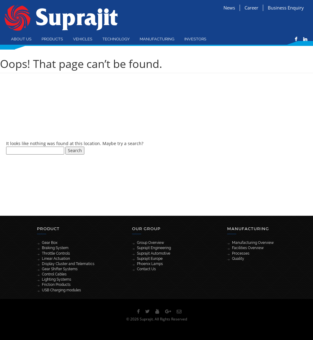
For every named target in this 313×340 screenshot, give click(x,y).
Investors (195, 38)
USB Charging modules (61, 290)
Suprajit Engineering (154, 248)
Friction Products (56, 284)
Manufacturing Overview (253, 243)
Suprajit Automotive (153, 253)
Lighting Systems (56, 279)
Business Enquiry (286, 8)
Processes (240, 253)
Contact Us (146, 269)
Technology (116, 38)
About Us (21, 38)
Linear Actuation (56, 258)
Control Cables (54, 274)
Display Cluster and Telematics (68, 264)
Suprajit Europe (150, 258)
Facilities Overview (248, 248)
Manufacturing (157, 38)
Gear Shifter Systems (60, 269)
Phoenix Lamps (150, 264)
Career (251, 8)
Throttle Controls (56, 253)
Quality (238, 258)
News (229, 8)
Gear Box (49, 243)
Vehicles (82, 38)
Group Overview (150, 243)
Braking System (55, 248)
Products (52, 38)
